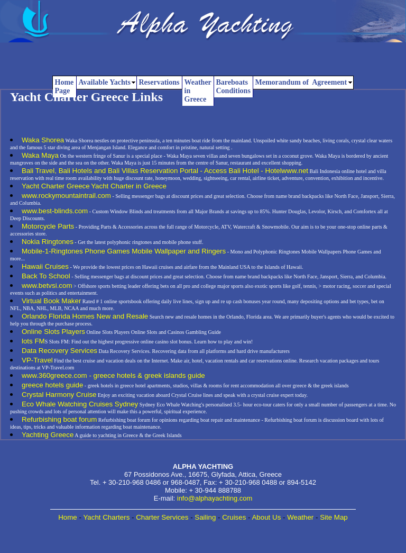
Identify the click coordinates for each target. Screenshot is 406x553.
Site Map (334, 517)
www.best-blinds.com (55, 211)
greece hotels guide (52, 385)
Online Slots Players (53, 332)
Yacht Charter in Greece (129, 186)
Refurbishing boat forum (59, 419)
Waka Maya (40, 155)
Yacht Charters (106, 517)
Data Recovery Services (59, 351)
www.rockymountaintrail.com (66, 196)
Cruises (234, 517)
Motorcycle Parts (48, 226)
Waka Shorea (43, 140)
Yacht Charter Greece (56, 186)
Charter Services (162, 517)
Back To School (46, 276)
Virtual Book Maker (51, 301)
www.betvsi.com (47, 285)
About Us (266, 517)
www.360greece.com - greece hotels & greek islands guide (113, 375)
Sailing (205, 517)
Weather (300, 517)
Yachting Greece (47, 435)
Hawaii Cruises (45, 266)
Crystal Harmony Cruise (59, 394)
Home (67, 517)
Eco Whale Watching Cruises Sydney (80, 404)
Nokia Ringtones (47, 242)
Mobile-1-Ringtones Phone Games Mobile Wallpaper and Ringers (124, 251)
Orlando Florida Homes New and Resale (85, 316)
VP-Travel (37, 360)
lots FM (33, 341)
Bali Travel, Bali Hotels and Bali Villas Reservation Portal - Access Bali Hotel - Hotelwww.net (165, 171)
